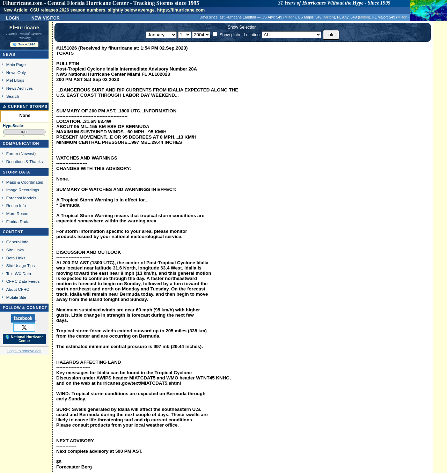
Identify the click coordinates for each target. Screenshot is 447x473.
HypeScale (13, 126)
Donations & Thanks (24, 161)
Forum (12, 153)
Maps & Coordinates (24, 182)
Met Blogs (15, 80)
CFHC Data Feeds (23, 281)
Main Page (16, 64)
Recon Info (16, 205)
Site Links (15, 249)
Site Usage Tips (20, 265)
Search (12, 96)
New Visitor (45, 17)
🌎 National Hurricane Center (24, 339)
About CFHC (17, 289)
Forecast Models (21, 197)
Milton (289, 17)
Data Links (15, 258)
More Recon (17, 213)
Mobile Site (16, 297)
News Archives (19, 88)
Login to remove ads (24, 351)
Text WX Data (18, 273)
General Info (17, 241)
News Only (16, 72)
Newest (27, 153)
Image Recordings (22, 189)
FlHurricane (24, 27)
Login (12, 17)
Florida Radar (18, 221)
